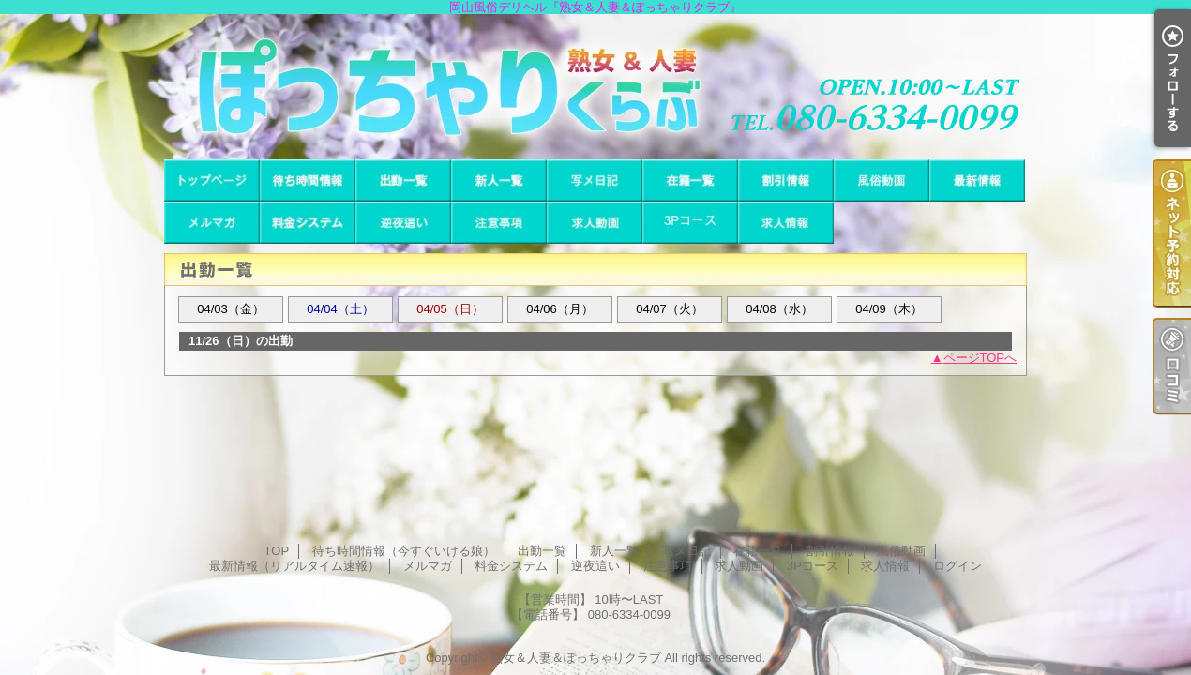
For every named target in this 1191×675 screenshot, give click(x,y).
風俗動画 (881, 180)
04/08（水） (779, 309)
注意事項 (499, 223)
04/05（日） (450, 309)
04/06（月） (560, 309)
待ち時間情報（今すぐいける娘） (307, 180)
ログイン (957, 566)
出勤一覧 (403, 180)
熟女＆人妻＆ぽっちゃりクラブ (575, 658)
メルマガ (212, 223)
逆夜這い (403, 223)
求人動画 (594, 223)
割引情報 (786, 180)
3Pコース (690, 223)
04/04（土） (340, 309)
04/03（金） (230, 309)
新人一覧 (499, 180)
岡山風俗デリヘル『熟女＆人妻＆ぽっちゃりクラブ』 (595, 86)
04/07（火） (669, 309)
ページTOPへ (980, 358)
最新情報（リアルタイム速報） (977, 180)
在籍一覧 (690, 180)
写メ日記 (594, 180)
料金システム (307, 223)
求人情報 (786, 223)
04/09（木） (889, 309)
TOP (212, 180)
